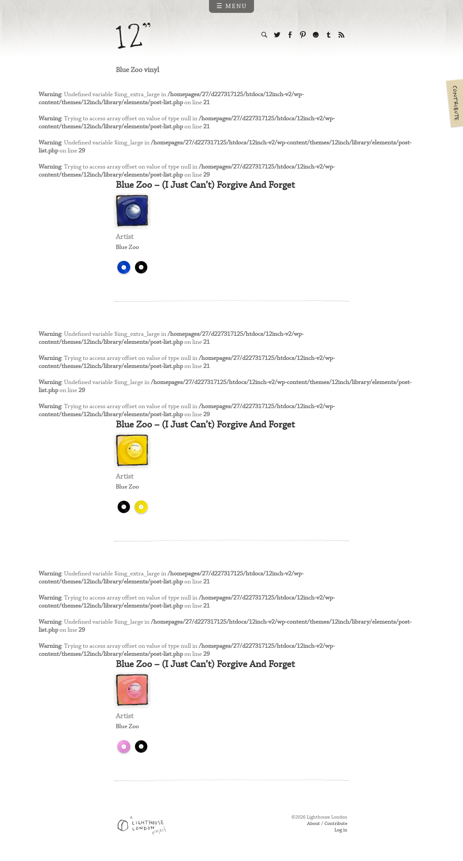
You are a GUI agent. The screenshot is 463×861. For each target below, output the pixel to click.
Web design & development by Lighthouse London (144, 829)
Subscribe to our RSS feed (341, 35)
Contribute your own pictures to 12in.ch (454, 103)
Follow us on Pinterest (303, 35)
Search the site (264, 35)
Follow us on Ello (316, 35)
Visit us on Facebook (290, 35)
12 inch (133, 36)
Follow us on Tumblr (328, 35)
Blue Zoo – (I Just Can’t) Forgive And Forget (208, 186)
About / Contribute (327, 826)
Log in (340, 832)
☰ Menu (231, 6)
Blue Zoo (127, 248)
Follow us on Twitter (277, 35)
